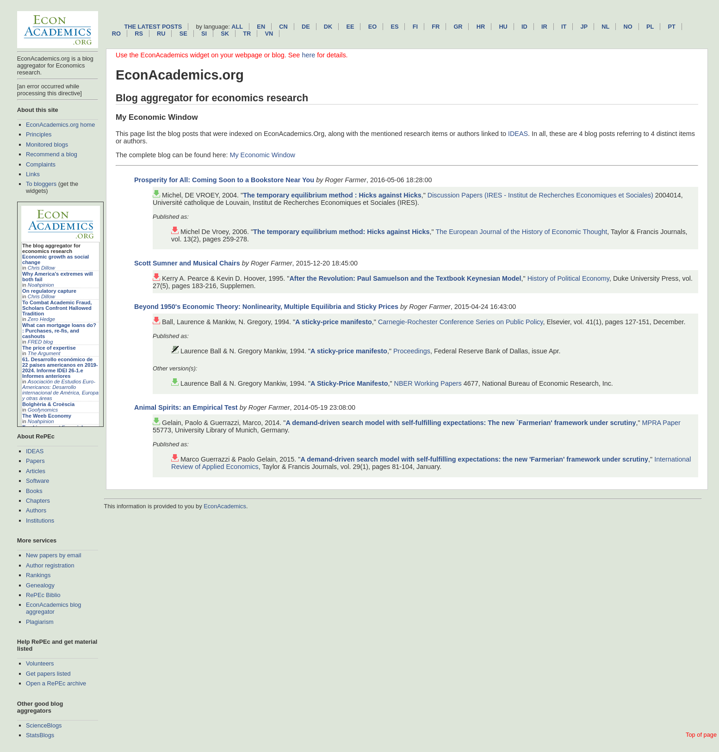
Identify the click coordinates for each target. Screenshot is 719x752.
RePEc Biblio (43, 595)
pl (650, 26)
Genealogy (40, 585)
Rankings (38, 575)
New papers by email (53, 555)
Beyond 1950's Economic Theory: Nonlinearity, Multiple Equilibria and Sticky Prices (266, 306)
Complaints (41, 164)
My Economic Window (262, 155)
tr (247, 33)
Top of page (701, 734)
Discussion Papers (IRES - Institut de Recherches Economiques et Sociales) (540, 195)
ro (116, 33)
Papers (35, 460)
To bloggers (41, 183)
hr (481, 26)
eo (372, 26)
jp (584, 26)
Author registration (50, 565)
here (308, 55)
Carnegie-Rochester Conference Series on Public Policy (460, 322)
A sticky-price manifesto (333, 322)
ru (161, 33)
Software (38, 480)
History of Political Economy (568, 278)
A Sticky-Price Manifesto (349, 383)
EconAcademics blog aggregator (53, 608)
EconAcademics (225, 506)
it (563, 26)
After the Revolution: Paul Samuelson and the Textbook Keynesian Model (405, 278)
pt (671, 26)
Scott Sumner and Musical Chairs (187, 263)
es (394, 26)
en (261, 26)
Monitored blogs (47, 144)
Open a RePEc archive (56, 683)
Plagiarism (40, 621)
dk (328, 26)
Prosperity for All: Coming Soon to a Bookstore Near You (224, 180)
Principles (38, 134)
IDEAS (34, 451)
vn (269, 33)
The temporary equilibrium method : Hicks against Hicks (332, 195)
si (204, 33)
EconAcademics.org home (60, 124)
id (524, 26)
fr (436, 26)
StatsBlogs (40, 735)
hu (503, 26)
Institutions (40, 520)
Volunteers (40, 663)
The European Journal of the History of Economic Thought (521, 231)
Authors (36, 510)
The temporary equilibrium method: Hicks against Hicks (341, 231)
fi (415, 26)
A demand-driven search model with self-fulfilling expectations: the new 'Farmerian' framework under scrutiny (474, 459)
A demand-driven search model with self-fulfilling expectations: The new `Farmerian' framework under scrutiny (460, 422)
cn (283, 26)
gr (457, 26)
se (183, 33)
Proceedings (411, 351)
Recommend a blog (51, 154)
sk (225, 33)
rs (139, 33)
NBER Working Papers (428, 383)
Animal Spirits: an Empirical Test (186, 407)
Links (33, 174)
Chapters (38, 500)
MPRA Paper (661, 422)
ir (544, 26)
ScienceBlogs (44, 725)
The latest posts (153, 26)
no (628, 26)
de (306, 26)
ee (350, 26)
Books (34, 490)
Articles (35, 471)
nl (605, 26)
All (237, 26)
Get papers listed (48, 673)
